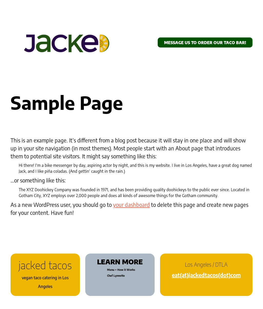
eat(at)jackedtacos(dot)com (206, 275)
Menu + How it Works (121, 269)
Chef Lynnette (116, 275)
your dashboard (131, 204)
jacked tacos (45, 265)
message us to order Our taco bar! (205, 42)
